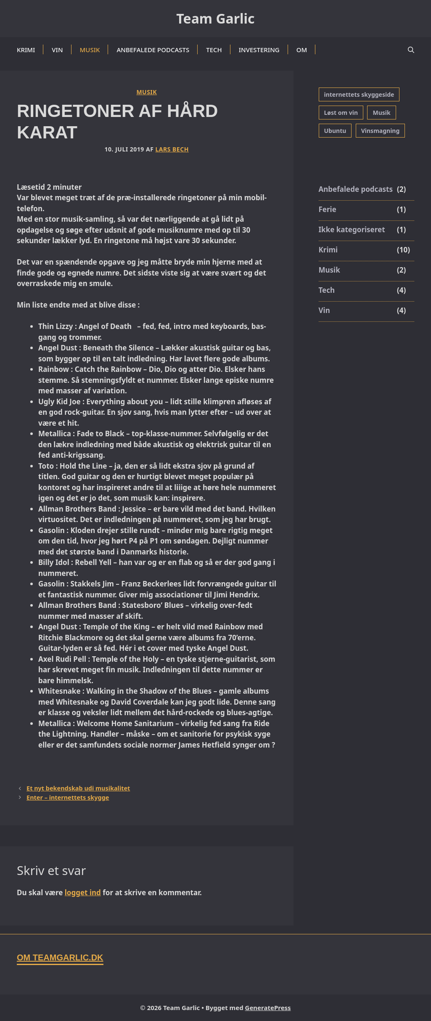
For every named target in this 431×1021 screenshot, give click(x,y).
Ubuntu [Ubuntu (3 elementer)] (335, 131)
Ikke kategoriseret (352, 229)
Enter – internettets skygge (67, 797)
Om (301, 49)
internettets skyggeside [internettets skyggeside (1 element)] (359, 94)
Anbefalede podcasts (152, 49)
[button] (411, 49)
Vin (57, 49)
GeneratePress (268, 1007)
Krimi (26, 49)
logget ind (83, 892)
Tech (214, 49)
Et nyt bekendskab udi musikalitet (78, 788)
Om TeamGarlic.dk (60, 957)
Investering (259, 49)
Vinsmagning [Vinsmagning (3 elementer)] (380, 131)
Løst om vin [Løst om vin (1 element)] (341, 113)
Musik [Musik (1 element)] (381, 113)
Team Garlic (215, 18)
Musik (90, 49)
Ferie (327, 209)
